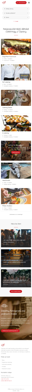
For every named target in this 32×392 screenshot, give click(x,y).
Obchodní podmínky (6, 364)
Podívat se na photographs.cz (10, 330)
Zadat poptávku (16, 152)
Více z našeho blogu (16, 291)
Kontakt (4, 366)
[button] (16, 9)
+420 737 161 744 (5, 379)
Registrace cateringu (7, 362)
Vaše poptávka (21, 2)
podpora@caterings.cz (6, 380)
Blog (3, 360)
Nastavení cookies (6, 368)
